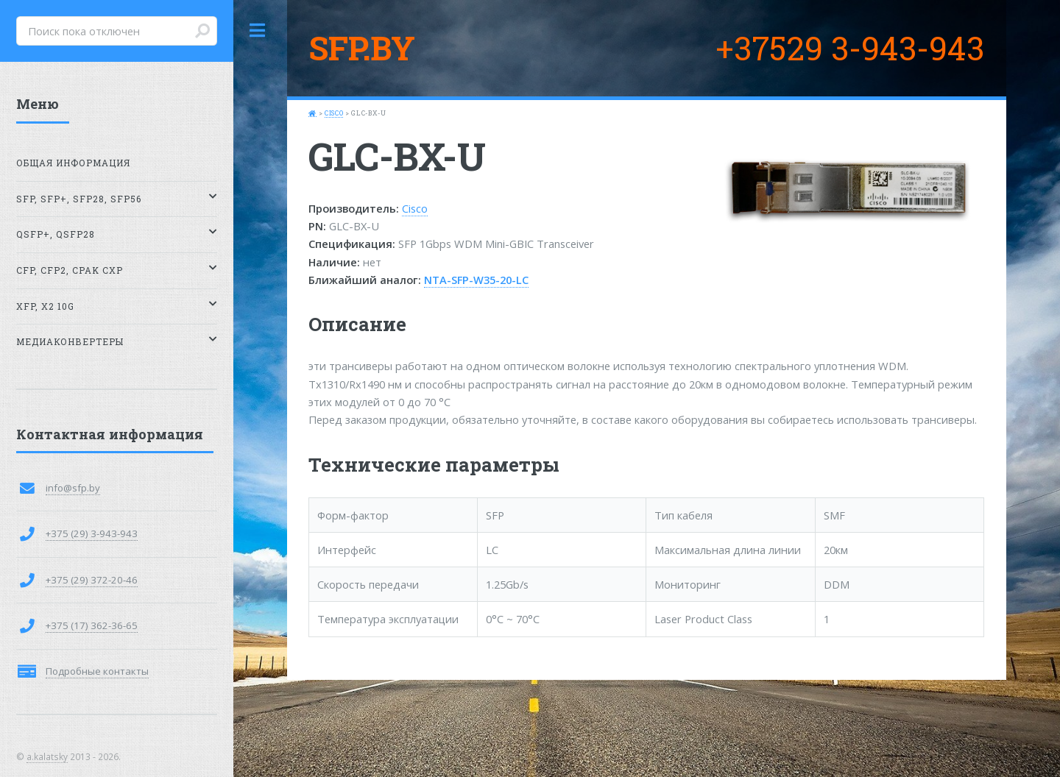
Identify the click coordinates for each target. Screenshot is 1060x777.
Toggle (257, 30)
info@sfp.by (73, 487)
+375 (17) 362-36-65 (92, 625)
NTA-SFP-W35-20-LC (476, 279)
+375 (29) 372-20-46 (92, 579)
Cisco (334, 113)
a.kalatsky (47, 756)
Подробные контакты (97, 671)
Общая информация (73, 162)
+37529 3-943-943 (850, 47)
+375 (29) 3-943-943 (92, 533)
